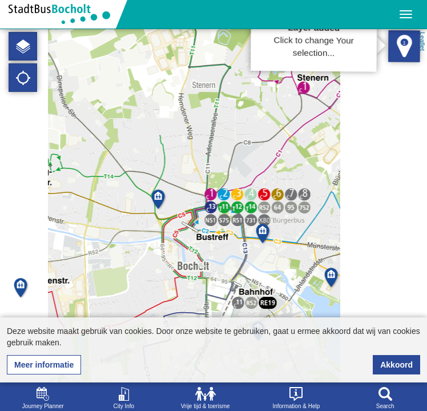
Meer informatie (44, 364)
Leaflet (422, 41)
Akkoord (396, 364)
